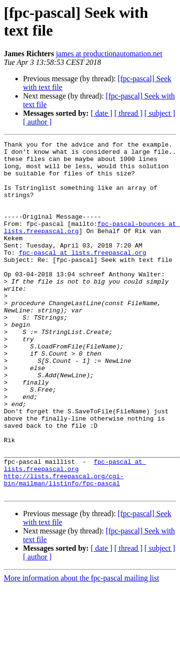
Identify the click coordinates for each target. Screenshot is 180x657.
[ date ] (101, 113)
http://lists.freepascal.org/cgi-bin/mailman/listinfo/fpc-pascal (64, 548)
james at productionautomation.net (109, 54)
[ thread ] (128, 113)
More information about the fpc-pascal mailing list (81, 649)
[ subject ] (159, 113)
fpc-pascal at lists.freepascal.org (82, 275)
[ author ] (37, 122)
